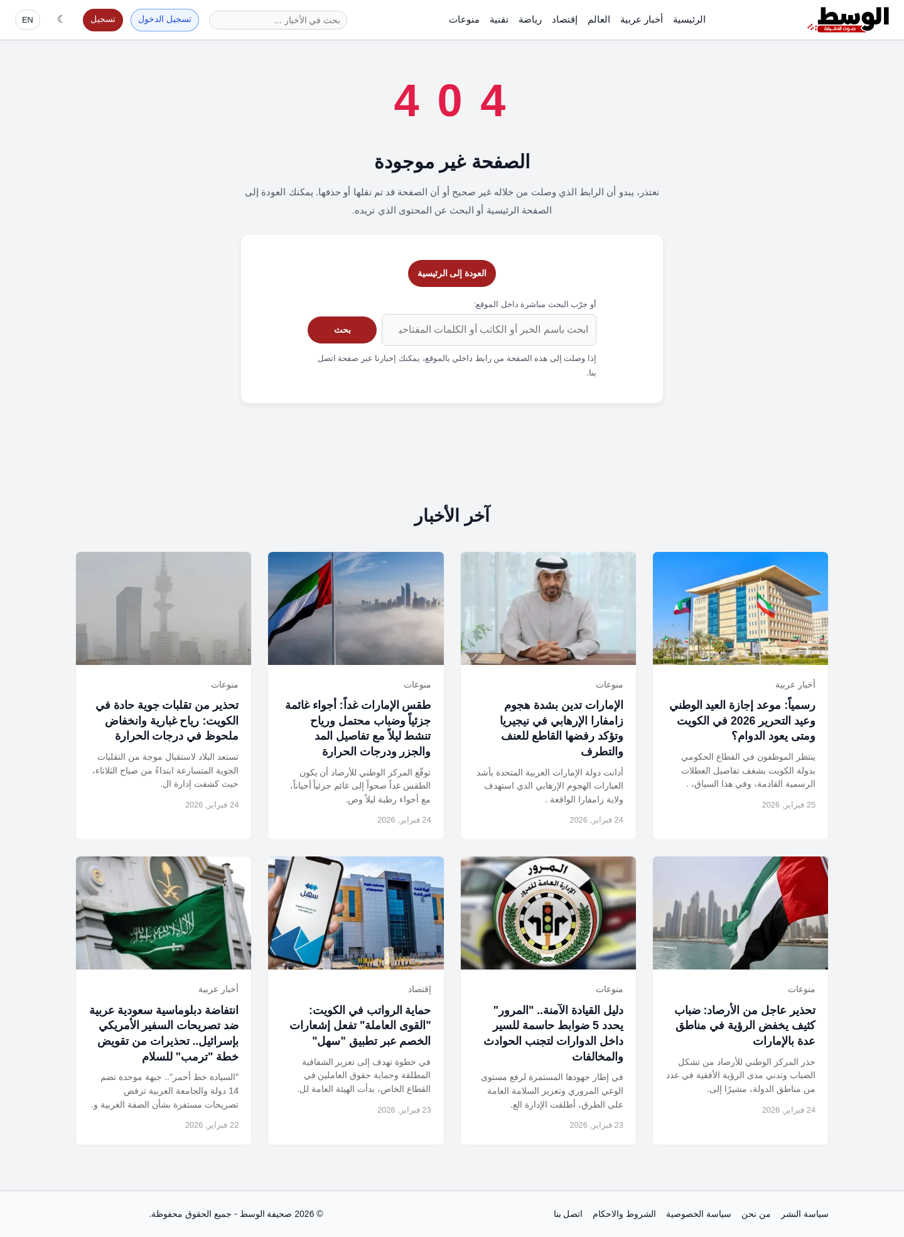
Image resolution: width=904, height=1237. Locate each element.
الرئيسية (689, 19)
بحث (342, 330)
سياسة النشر (805, 1214)
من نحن (756, 1214)
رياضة (530, 19)
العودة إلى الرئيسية (452, 273)
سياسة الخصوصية (698, 1214)
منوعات (464, 19)
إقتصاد (565, 19)
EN (27, 19)
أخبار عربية (641, 19)
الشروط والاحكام (624, 1214)
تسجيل (103, 19)
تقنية (499, 19)
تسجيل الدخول (164, 19)
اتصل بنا (568, 1214)
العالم (599, 19)
